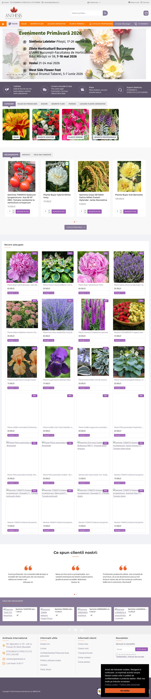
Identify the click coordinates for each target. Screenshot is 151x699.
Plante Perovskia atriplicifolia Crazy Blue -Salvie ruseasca (58, 332)
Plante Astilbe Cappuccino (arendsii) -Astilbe (94, 427)
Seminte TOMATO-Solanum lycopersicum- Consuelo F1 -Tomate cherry (94, 522)
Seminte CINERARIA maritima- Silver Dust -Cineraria (100, 609)
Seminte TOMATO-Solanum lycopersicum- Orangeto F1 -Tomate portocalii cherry (22, 522)
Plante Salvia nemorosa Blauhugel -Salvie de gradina (129, 284)
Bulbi (16, 137)
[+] (13, 210)
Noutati (26, 154)
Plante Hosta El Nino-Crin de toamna (93, 379)
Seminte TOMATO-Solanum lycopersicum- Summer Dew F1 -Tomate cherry (129, 522)
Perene (72, 103)
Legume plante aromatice (92, 103)
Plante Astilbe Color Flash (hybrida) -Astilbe (58, 427)
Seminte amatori (46, 137)
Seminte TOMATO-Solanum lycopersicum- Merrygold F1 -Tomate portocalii (58, 522)
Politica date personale (130, 685)
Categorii (9, 103)
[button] (140, 684)
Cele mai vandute (42, 154)
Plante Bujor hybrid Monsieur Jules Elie (22, 284)
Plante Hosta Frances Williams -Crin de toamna (58, 284)
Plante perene (75, 137)
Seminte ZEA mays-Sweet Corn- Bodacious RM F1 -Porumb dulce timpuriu (94, 474)
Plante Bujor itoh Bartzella (129, 194)
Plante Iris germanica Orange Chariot (21, 379)
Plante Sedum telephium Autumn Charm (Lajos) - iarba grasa (22, 332)
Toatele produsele (74, 227)
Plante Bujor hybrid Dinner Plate (91, 284)
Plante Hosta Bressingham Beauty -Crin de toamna (129, 379)
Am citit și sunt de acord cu (130, 655)
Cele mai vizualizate (13, 600)
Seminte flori (58, 103)
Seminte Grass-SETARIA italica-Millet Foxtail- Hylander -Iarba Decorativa (93, 197)
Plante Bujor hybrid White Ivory (57, 195)
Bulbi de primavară (27, 103)
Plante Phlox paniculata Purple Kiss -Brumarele (129, 427)
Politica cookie (111, 685)
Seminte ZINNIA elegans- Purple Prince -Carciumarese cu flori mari (64, 609)
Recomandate (11, 154)
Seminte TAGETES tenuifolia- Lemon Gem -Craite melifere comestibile (26, 609)
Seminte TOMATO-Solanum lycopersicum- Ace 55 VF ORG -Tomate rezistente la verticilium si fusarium (22, 198)
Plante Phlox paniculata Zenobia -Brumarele (22, 474)
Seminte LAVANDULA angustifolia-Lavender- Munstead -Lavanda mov (138, 609)
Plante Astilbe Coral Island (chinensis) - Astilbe (22, 427)
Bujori (44, 103)
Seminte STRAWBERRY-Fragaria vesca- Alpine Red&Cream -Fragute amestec (129, 332)
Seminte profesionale (105, 137)
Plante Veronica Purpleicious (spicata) (93, 332)
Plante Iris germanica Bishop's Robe (56, 379)
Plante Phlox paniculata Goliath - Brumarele (58, 474)
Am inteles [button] (125, 691)
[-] (13, 212)
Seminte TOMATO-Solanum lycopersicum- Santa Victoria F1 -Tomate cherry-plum (129, 474)
